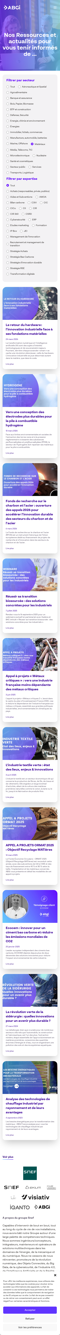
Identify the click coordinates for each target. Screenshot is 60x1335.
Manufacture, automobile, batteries (28, 138)
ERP (34, 220)
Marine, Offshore (19, 144)
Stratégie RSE (17, 268)
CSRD (29, 214)
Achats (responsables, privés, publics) (30, 191)
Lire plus (10, 364)
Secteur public (17, 167)
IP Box (13, 231)
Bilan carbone (17, 203)
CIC (46, 203)
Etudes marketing (19, 225)
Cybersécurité (17, 220)
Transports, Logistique (22, 173)
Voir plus (8, 1157)
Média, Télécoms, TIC (21, 150)
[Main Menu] (55, 7)
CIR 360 (14, 214)
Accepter (30, 1310)
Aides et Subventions (21, 197)
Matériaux (40, 144)
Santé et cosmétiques (21, 161)
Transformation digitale (22, 274)
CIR (35, 208)
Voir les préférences (30, 1327)
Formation (41, 225)
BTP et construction (20, 109)
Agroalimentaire (18, 92)
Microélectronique (19, 156)
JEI (25, 231)
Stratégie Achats (19, 251)
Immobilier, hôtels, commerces (26, 132)
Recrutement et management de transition (27, 244)
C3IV (34, 203)
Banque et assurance (21, 98)
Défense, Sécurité (19, 115)
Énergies (14, 126)
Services (36, 167)
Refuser (30, 1319)
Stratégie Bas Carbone (22, 257)
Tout (12, 87)
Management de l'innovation (25, 237)
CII (24, 208)
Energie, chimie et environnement (27, 121)
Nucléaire (41, 156)
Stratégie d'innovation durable (26, 263)
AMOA (42, 197)
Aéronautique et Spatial (34, 87)
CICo (13, 208)
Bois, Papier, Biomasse (21, 104)
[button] (55, 1275)
